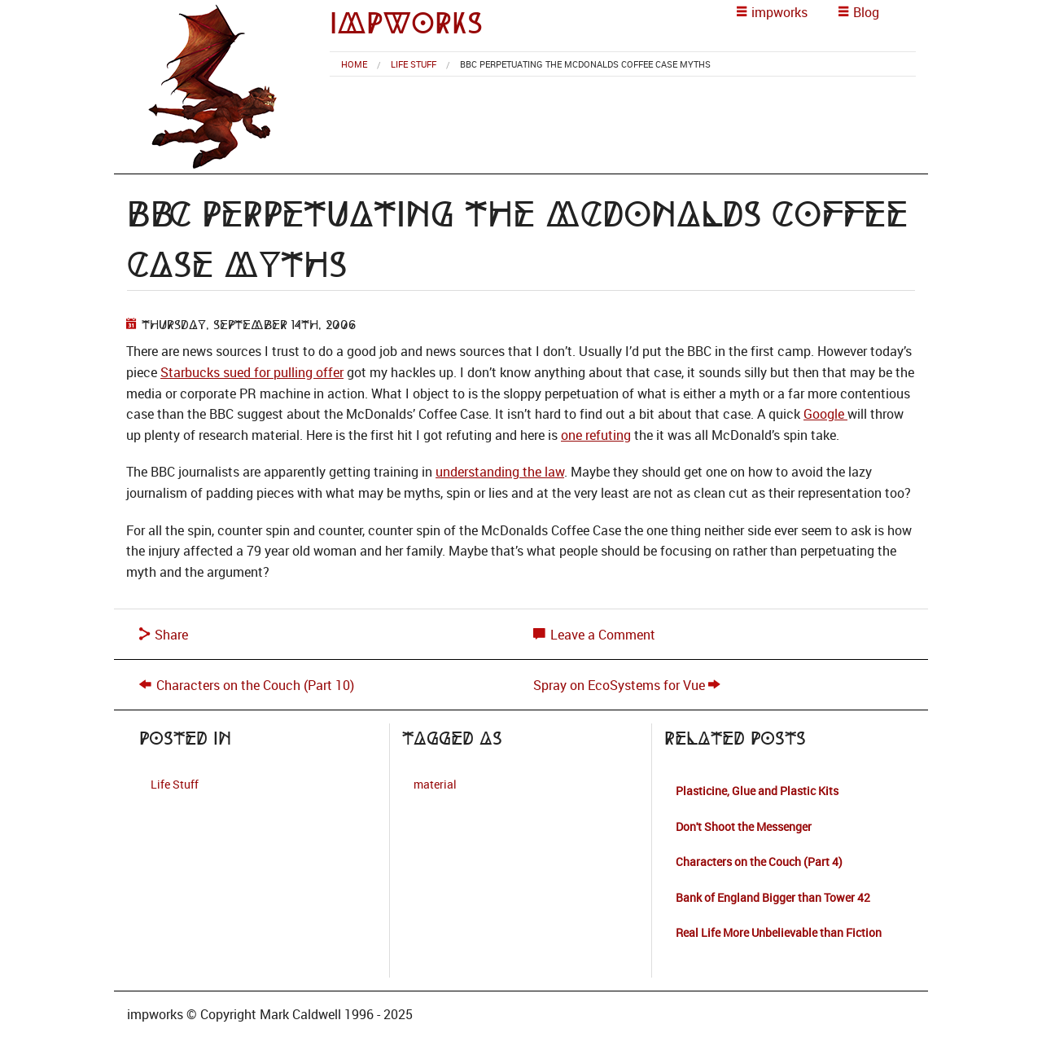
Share (163, 635)
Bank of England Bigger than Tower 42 (773, 897)
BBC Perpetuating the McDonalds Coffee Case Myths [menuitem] (585, 63)
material (435, 784)
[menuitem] (354, 63)
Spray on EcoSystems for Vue (619, 685)
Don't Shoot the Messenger (744, 826)
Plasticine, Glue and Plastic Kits (757, 790)
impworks (406, 23)
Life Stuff (413, 64)
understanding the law (500, 472)
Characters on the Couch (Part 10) (255, 685)
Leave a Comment (594, 635)
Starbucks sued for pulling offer (252, 372)
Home (354, 64)
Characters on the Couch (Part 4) (759, 861)
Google (825, 414)
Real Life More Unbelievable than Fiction (779, 932)
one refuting (596, 435)
